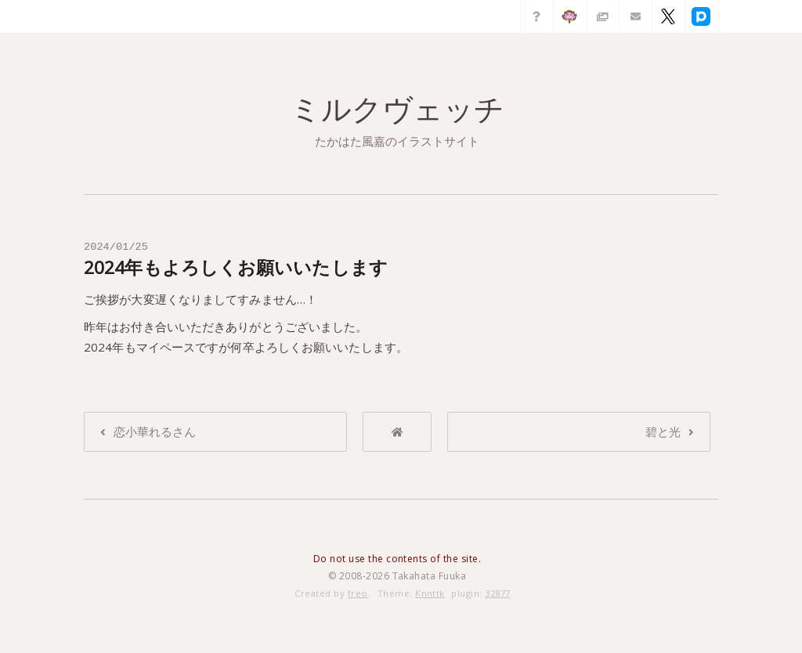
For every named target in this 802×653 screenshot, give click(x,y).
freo (358, 593)
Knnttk (430, 593)
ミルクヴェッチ (397, 109)
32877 (497, 593)
